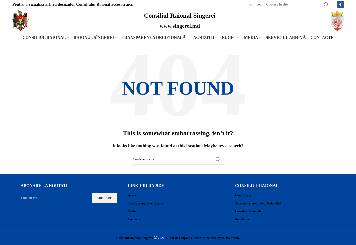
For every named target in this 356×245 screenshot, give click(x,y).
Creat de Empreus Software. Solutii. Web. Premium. (203, 238)
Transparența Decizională (145, 203)
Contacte (134, 219)
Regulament (243, 219)
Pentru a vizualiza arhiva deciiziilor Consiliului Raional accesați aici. (72, 4)
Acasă (132, 195)
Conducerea (243, 195)
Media (132, 211)
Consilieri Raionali (248, 211)
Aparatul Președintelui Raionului (258, 203)
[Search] (178, 159)
